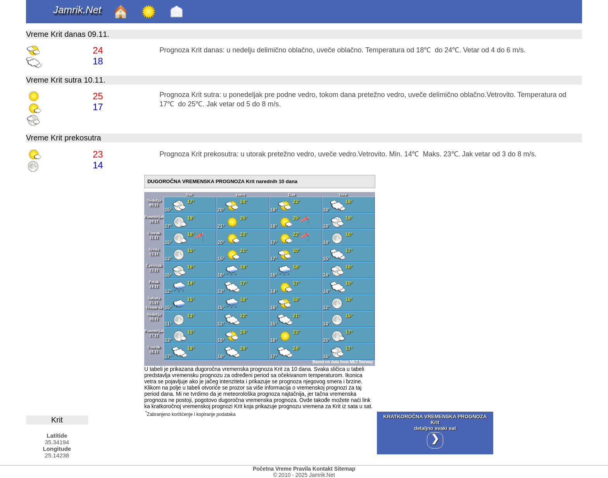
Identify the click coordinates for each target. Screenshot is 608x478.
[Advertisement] (84, 291)
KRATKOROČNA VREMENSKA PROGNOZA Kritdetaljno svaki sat (435, 431)
